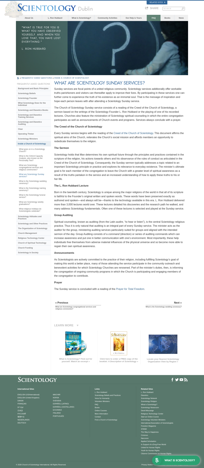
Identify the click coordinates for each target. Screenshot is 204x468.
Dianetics (144, 395)
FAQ (154, 18)
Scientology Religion (149, 401)
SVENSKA (57, 401)
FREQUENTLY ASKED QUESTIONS (37, 77)
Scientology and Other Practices (32, 224)
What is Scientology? (81, 18)
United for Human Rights (150, 447)
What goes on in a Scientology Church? (32, 150)
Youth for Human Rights (150, 450)
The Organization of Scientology (32, 228)
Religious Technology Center (31, 238)
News (181, 18)
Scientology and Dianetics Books (33, 110)
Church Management (27, 233)
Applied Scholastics (148, 441)
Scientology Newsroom (150, 407)
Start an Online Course (150, 417)
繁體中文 (21, 417)
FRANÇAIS (22, 404)
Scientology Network (149, 398)
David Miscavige (147, 410)
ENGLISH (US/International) (29, 395)
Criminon (144, 435)
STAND (144, 429)
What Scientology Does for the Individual (32, 104)
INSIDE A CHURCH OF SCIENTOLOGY (71, 77)
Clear (20, 129)
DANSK (21, 401)
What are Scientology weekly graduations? (31, 203)
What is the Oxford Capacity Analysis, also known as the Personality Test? (31, 158)
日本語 (20, 410)
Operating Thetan (26, 134)
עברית (20, 407)
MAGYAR (56, 395)
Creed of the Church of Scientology (133, 133)
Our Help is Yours (134, 18)
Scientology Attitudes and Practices (30, 217)
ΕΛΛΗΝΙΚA (57, 410)
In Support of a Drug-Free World (153, 444)
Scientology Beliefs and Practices (108, 395)
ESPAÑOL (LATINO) (61, 404)
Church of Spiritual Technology (32, 243)
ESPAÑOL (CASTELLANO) (63, 407)
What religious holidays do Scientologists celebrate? (30, 210)
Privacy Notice (147, 465)
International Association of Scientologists (157, 423)
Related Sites (157, 2)
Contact (98, 417)
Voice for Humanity (102, 398)
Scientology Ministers (28, 139)
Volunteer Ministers (102, 401)
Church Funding (25, 248)
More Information (101, 414)
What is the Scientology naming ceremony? (32, 189)
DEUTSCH (22, 423)
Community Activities (107, 18)
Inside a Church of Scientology (32, 144)
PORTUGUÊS (58, 416)
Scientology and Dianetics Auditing (30, 123)
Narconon (145, 438)
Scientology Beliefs (27, 93)
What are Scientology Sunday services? (31, 175)
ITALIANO (57, 413)
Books (167, 18)
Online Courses (101, 410)
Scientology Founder (27, 98)
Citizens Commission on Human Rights (156, 453)
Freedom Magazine (148, 426)
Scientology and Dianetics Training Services (30, 116)
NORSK (56, 398)
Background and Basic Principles (33, 88)
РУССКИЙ (22, 414)
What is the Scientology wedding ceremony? (33, 182)
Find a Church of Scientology (106, 420)
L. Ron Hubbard (55, 18)
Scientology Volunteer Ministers (153, 420)
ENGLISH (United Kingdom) (28, 398)
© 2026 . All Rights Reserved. (41, 465)
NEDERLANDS (23, 420)
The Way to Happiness (150, 432)
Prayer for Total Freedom (130, 289)
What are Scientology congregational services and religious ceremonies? (31, 167)
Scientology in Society (28, 253)
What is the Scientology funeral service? (32, 196)
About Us (29, 18)
